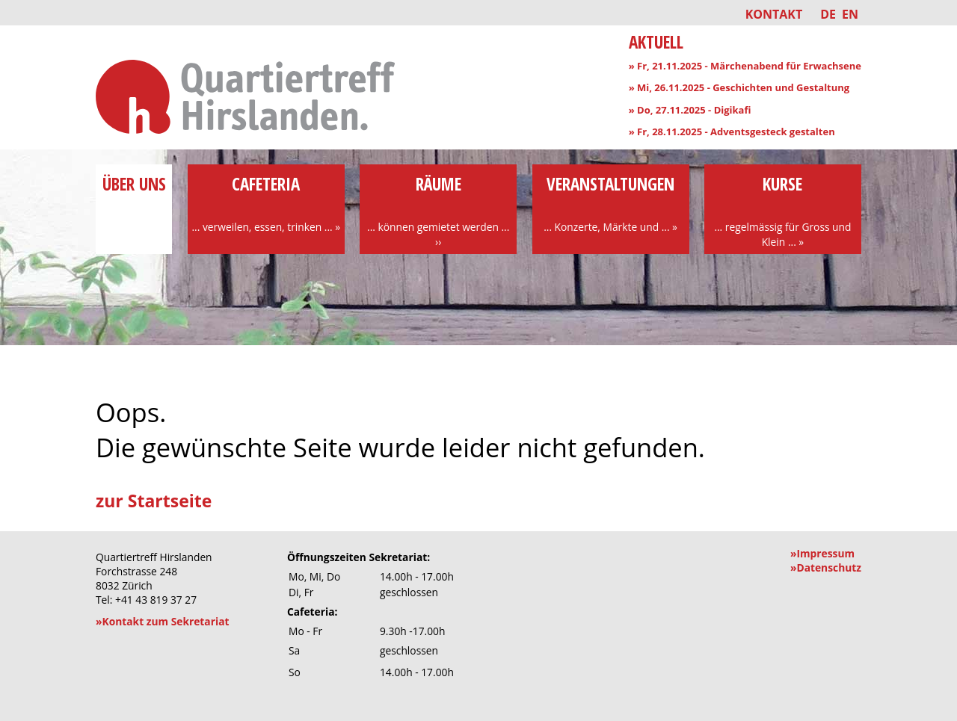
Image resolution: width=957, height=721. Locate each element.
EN (850, 14)
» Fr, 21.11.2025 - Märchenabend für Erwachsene (745, 65)
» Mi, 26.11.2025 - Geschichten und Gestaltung (739, 87)
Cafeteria (266, 203)
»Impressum (822, 553)
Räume (438, 211)
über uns (134, 196)
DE (828, 14)
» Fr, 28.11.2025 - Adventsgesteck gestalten (732, 131)
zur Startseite (154, 501)
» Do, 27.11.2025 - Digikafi (690, 110)
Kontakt (774, 14)
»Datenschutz (825, 567)
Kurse (782, 211)
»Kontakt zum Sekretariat (162, 621)
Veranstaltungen (610, 203)
